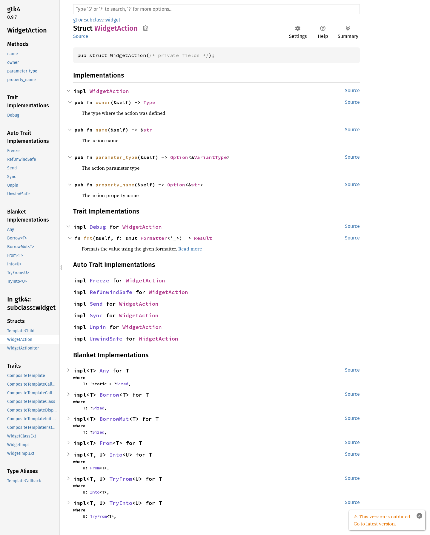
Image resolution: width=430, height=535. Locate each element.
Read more (190, 248)
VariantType (210, 157)
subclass (94, 20)
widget (113, 20)
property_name (115, 185)
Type (149, 102)
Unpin (98, 327)
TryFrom (120, 478)
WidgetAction (109, 91)
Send (96, 303)
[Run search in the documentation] (216, 9)
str (147, 130)
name (102, 130)
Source (80, 36)
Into (115, 454)
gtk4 (77, 20)
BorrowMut (114, 418)
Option (179, 157)
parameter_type (116, 157)
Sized (122, 383)
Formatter (153, 238)
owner (103, 102)
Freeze (99, 280)
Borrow (109, 394)
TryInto (120, 503)
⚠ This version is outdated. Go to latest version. (382, 520)
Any (104, 370)
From (106, 443)
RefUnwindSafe (111, 292)
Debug (98, 226)
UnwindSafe (106, 338)
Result (203, 238)
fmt (88, 238)
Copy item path (145, 28)
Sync (96, 315)
